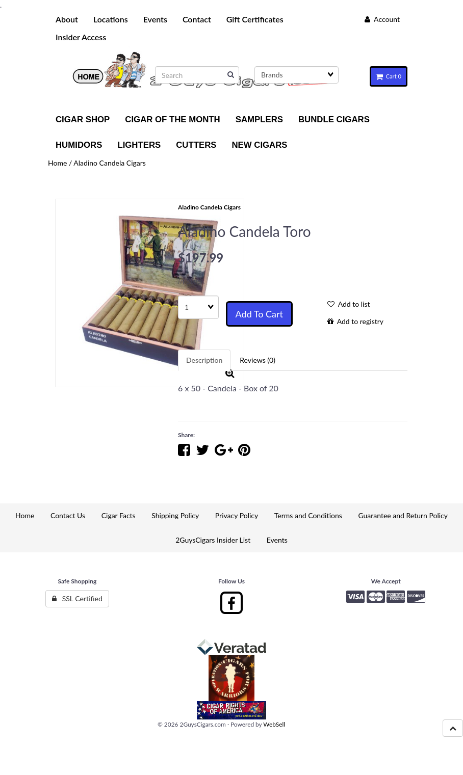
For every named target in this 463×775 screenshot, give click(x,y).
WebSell (274, 724)
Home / (60, 162)
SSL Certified (77, 598)
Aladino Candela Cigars (109, 162)
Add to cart (259, 313)
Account (382, 19)
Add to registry (355, 321)
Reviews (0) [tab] (257, 360)
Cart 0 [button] (388, 76)
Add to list (348, 304)
